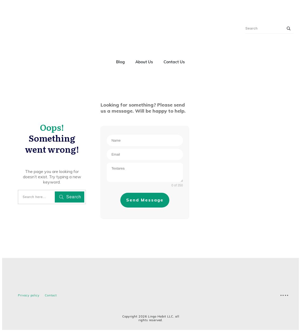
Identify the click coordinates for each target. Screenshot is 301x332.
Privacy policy (29, 295)
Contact (51, 295)
